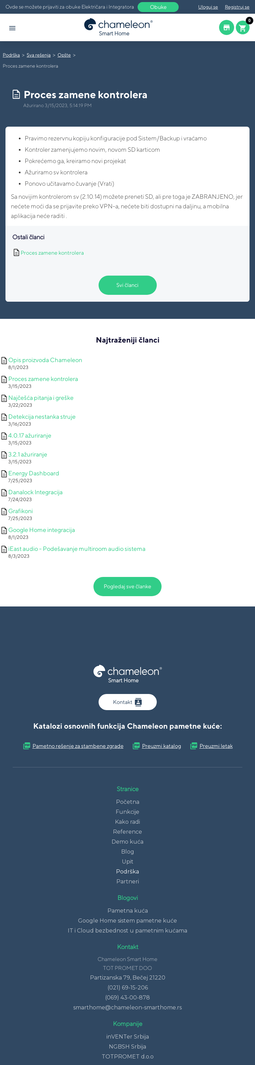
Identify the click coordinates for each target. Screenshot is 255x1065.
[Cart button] (243, 27)
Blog (127, 851)
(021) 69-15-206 (127, 987)
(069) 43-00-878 (127, 997)
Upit (127, 861)
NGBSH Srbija (127, 1046)
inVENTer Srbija (127, 1036)
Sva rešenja (39, 55)
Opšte (64, 55)
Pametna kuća (127, 910)
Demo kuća (127, 841)
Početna (127, 802)
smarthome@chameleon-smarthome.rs (127, 1007)
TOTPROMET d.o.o (128, 1056)
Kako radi (127, 822)
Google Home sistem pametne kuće (127, 920)
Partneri (127, 881)
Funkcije (127, 812)
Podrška (11, 55)
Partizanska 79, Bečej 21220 (127, 977)
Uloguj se (208, 7)
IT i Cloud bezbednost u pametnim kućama (127, 930)
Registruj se (237, 7)
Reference (127, 832)
